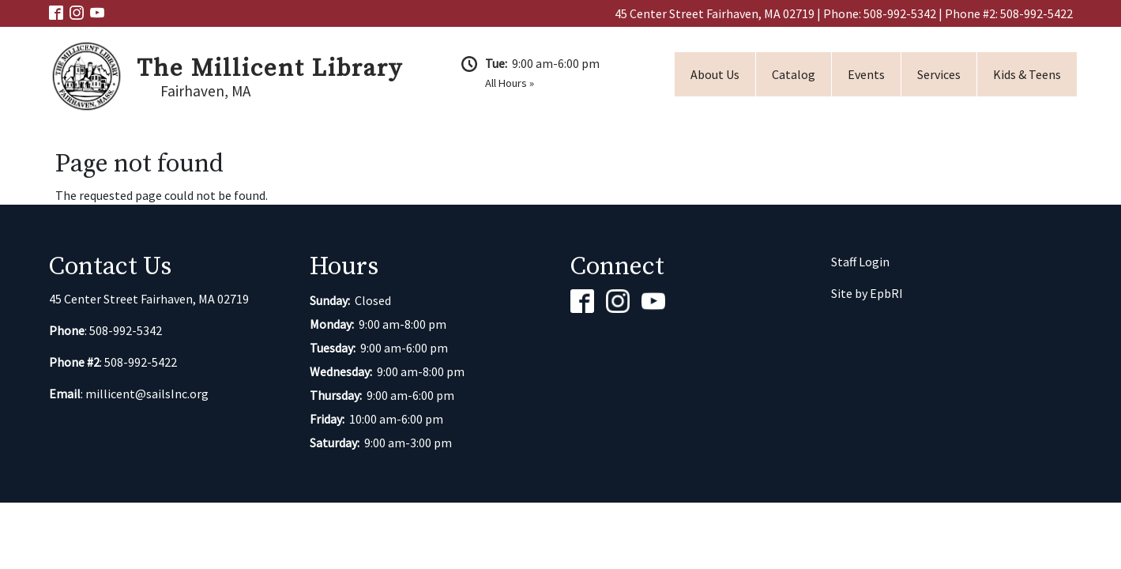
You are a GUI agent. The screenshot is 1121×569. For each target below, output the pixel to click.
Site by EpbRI (867, 293)
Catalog (793, 74)
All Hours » (509, 83)
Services (939, 74)
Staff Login (860, 261)
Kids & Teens (1027, 74)
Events (866, 74)
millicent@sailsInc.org (147, 393)
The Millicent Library (270, 68)
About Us (714, 74)
